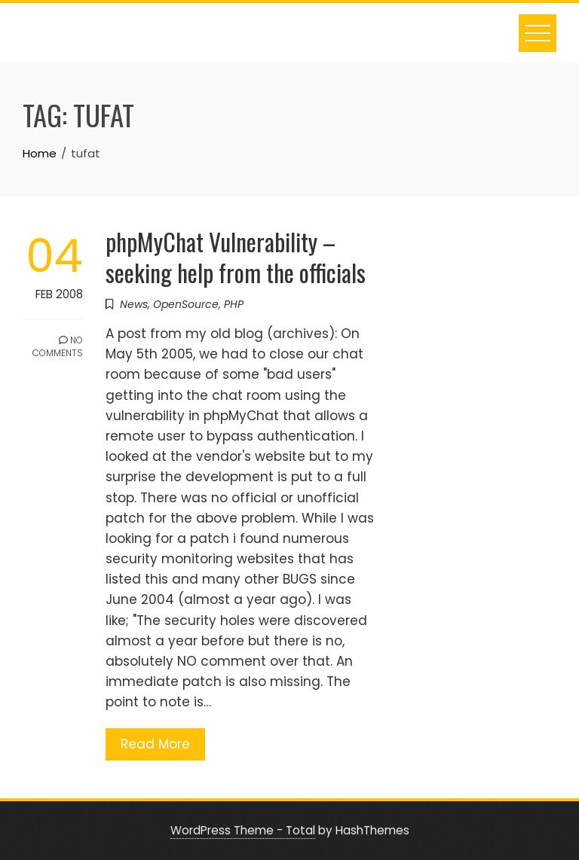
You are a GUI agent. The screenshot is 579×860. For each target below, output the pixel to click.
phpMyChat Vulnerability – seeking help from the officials (236, 257)
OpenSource (186, 304)
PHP (234, 304)
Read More (155, 744)
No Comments (57, 346)
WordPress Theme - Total (242, 830)
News (134, 304)
